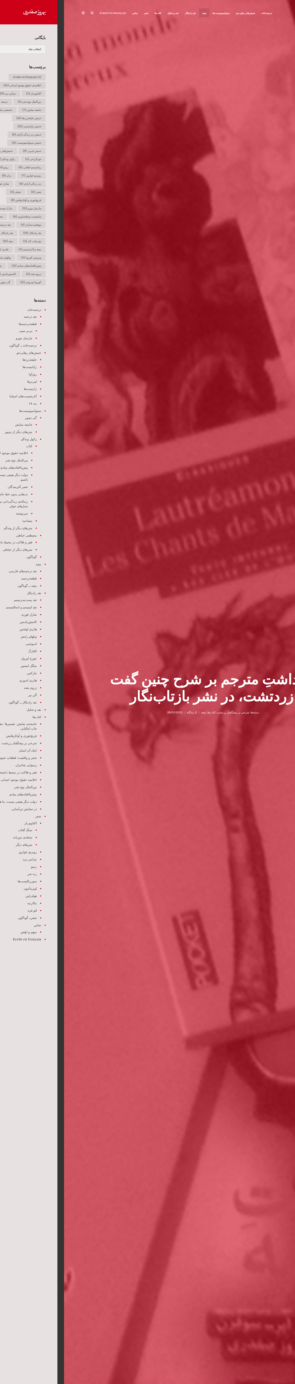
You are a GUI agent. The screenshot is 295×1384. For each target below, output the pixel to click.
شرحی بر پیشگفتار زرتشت (169, 712)
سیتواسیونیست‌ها (157, 13)
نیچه (140, 13)
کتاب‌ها (93, 13)
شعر (82, 13)
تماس (71, 13)
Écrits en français (49, 13)
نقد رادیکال (126, 13)
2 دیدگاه (128, 712)
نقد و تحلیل (109, 13)
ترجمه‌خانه (202, 13)
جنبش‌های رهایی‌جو (181, 13)
